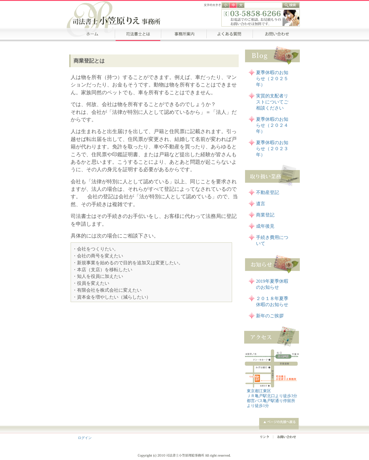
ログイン (85, 438)
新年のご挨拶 (270, 315)
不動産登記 (267, 192)
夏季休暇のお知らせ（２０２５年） (272, 78)
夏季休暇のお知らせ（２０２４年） (272, 125)
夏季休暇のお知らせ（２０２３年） (272, 148)
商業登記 (265, 214)
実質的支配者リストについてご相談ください (272, 101)
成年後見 (265, 226)
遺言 (260, 203)
